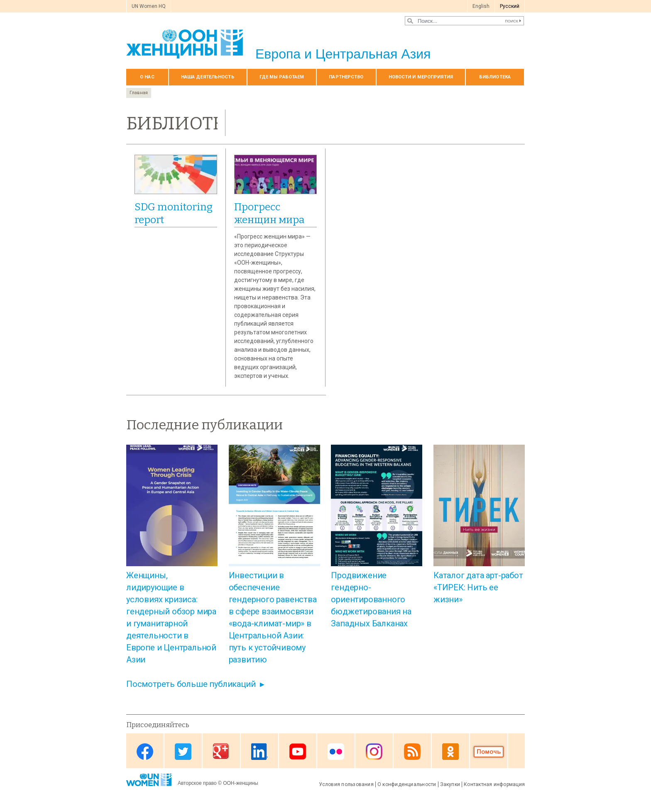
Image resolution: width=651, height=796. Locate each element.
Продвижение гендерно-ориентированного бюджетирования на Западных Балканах (371, 599)
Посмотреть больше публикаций (190, 684)
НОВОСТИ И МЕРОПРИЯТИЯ (421, 77)
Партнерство (346, 77)
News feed (412, 751)
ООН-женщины (240, 783)
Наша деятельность (208, 77)
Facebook (145, 751)
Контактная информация (494, 784)
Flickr (336, 751)
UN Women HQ (149, 6)
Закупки (450, 784)
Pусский (509, 6)
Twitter (183, 751)
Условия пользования (346, 784)
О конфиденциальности (406, 784)
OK (450, 751)
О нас (147, 77)
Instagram (374, 751)
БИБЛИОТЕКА (495, 77)
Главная (139, 92)
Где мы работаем (281, 77)
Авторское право (197, 783)
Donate (488, 751)
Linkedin (259, 751)
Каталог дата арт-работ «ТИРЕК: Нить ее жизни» (478, 587)
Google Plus (221, 751)
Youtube (297, 751)
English (480, 6)
